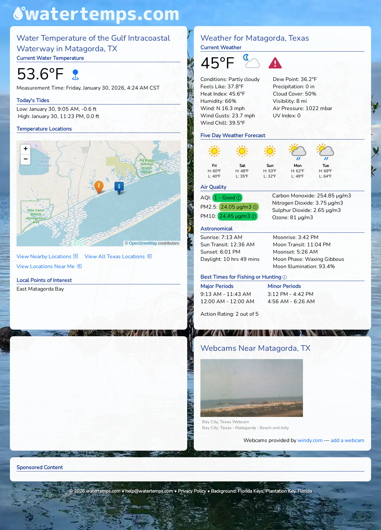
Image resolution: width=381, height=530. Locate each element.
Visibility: (284, 101)
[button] (99, 187)
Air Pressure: (288, 108)
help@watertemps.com (149, 491)
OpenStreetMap (143, 243)
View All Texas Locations (118, 256)
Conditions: (213, 79)
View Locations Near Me (49, 266)
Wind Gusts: (215, 115)
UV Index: (284, 115)
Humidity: (212, 101)
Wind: (207, 108)
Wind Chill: (214, 123)
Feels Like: (213, 86)
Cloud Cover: (288, 94)
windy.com (310, 440)
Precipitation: (288, 86)
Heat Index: (214, 94)
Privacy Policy (192, 491)
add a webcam (347, 440)
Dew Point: (286, 79)
